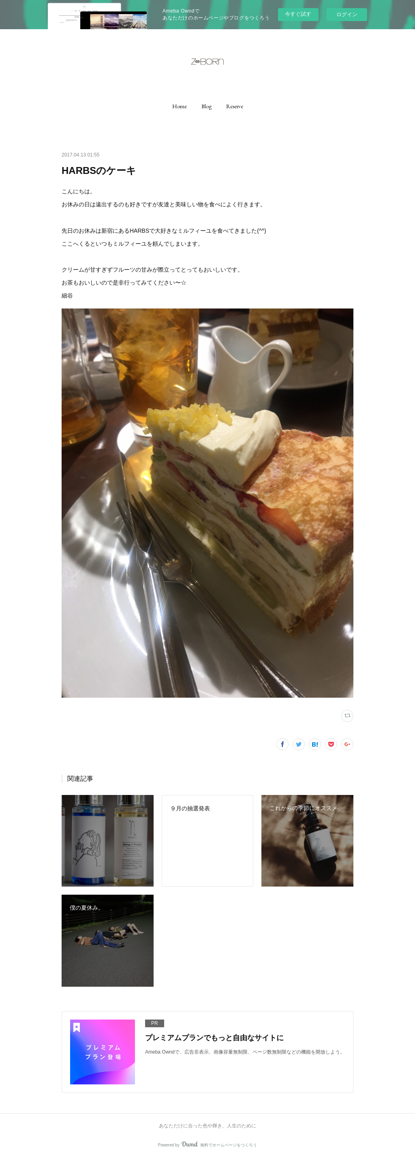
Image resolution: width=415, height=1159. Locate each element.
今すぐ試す (298, 14)
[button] (179, 106)
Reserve (234, 106)
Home (179, 106)
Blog (206, 106)
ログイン (346, 14)
